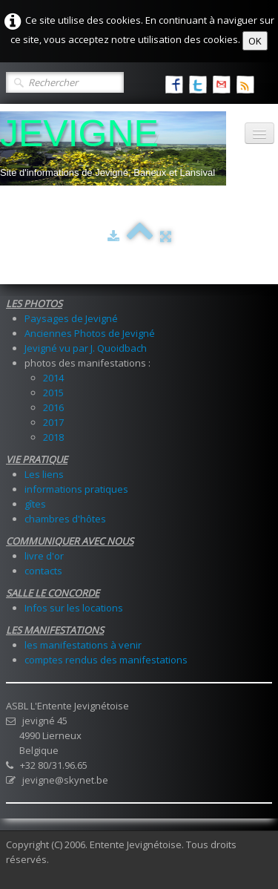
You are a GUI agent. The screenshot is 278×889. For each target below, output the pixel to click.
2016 (53, 407)
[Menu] (259, 133)
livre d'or (44, 555)
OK (255, 40)
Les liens (44, 474)
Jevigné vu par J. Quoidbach (85, 348)
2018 (53, 437)
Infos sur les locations (73, 607)
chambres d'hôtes (65, 518)
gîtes (35, 504)
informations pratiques (76, 489)
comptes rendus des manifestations (106, 659)
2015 (53, 392)
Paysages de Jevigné (71, 318)
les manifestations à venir (83, 645)
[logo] (113, 148)
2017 (53, 422)
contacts (43, 570)
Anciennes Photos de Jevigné (89, 333)
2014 (53, 377)
